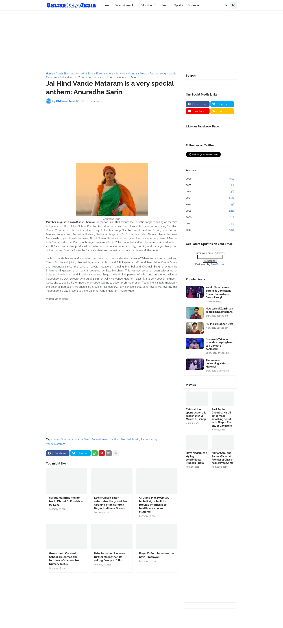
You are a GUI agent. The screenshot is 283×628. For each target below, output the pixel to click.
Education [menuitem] (146, 5)
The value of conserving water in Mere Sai (217, 363)
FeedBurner (218, 264)
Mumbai (126, 439)
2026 (210, 179)
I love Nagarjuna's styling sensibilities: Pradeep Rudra (196, 458)
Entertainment (100, 439)
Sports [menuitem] (178, 5)
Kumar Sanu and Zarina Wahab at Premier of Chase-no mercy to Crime (222, 458)
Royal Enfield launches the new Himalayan (156, 555)
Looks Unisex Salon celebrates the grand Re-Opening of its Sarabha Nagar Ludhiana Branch (110, 503)
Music (135, 439)
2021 (210, 211)
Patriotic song (149, 439)
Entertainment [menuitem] (123, 5)
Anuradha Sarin (81, 439)
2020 (210, 217)
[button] (226, 5)
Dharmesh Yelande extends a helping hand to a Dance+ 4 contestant (219, 344)
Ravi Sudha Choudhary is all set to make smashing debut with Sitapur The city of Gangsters (222, 417)
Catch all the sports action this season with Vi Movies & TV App (196, 414)
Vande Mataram (55, 444)
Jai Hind (114, 439)
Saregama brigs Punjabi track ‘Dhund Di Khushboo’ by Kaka (66, 501)
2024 (210, 191)
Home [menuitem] (105, 5)
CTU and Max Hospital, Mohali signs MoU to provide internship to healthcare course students (154, 504)
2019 (210, 223)
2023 (210, 198)
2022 (210, 204)
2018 (210, 230)
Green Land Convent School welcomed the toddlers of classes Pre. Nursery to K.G (64, 559)
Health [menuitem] (165, 5)
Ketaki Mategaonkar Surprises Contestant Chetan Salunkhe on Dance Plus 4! (218, 292)
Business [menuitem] (193, 5)
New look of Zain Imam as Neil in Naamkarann (219, 310)
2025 (210, 185)
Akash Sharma (61, 439)
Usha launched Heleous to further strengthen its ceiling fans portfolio (111, 557)
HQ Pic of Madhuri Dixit (219, 323)
